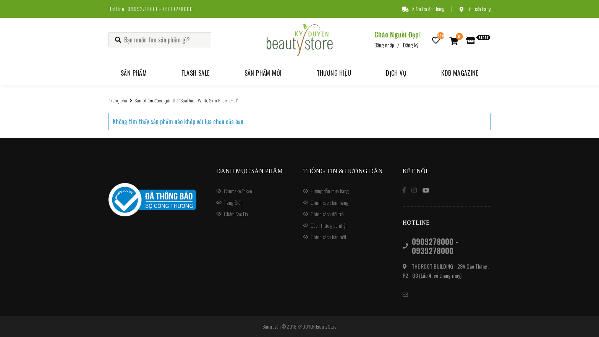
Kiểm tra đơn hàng (423, 9)
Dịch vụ (396, 73)
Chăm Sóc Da (236, 214)
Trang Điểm (234, 202)
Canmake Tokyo (238, 191)
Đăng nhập (384, 45)
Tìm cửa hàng (475, 9)
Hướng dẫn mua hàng (330, 191)
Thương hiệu (334, 73)
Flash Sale (195, 73)
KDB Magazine (459, 73)
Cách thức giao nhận (329, 225)
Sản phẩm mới (263, 73)
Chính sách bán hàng (329, 202)
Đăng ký (410, 45)
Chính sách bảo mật (328, 237)
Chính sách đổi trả (327, 214)
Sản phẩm (134, 73)
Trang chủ (117, 101)
